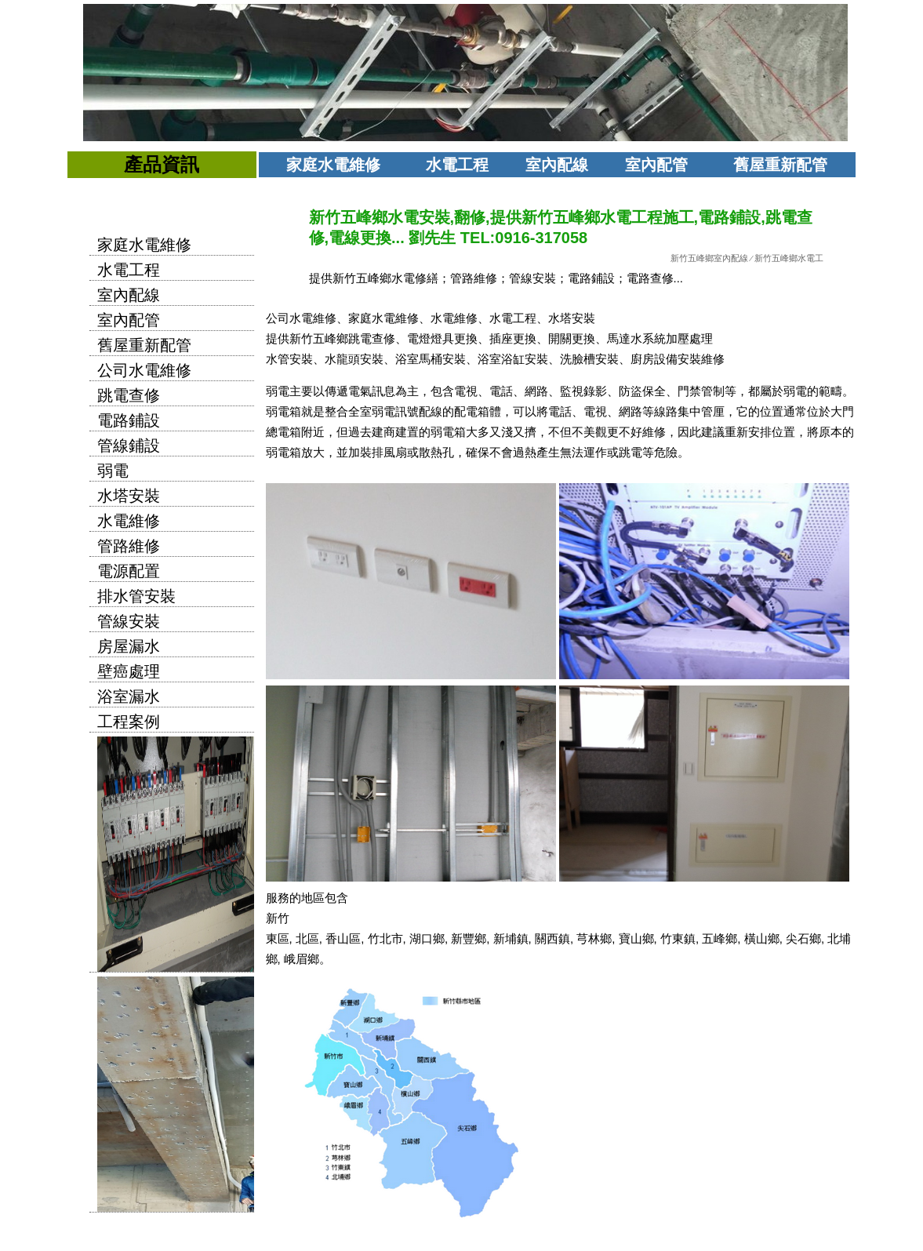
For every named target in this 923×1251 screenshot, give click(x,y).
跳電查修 (128, 395)
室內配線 (556, 164)
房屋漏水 (128, 646)
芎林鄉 (594, 938)
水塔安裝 (128, 495)
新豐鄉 (468, 938)
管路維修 (128, 546)
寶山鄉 (636, 938)
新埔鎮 (511, 938)
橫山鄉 (761, 938)
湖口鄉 (427, 938)
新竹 (277, 918)
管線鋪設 (128, 445)
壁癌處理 (128, 671)
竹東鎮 (678, 938)
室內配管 (656, 164)
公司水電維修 (144, 370)
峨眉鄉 (301, 959)
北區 (307, 938)
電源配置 (128, 571)
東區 (277, 938)
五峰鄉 (719, 938)
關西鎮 (552, 938)
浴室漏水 (128, 696)
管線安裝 (128, 621)
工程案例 (128, 721)
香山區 (343, 938)
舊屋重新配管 (780, 164)
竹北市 (385, 938)
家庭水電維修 (333, 164)
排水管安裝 (136, 596)
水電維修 (128, 520)
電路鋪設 (128, 420)
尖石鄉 (803, 938)
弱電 (113, 470)
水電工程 (457, 164)
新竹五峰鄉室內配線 (709, 258)
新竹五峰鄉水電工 (788, 258)
